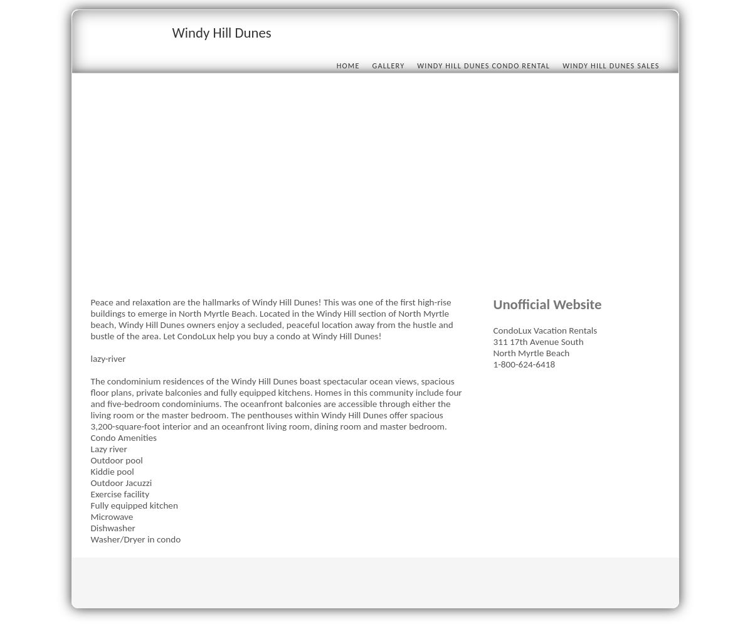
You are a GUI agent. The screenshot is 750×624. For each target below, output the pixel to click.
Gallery (388, 65)
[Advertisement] (375, 189)
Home (348, 65)
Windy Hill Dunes (222, 32)
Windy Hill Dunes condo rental (483, 65)
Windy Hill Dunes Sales (610, 65)
